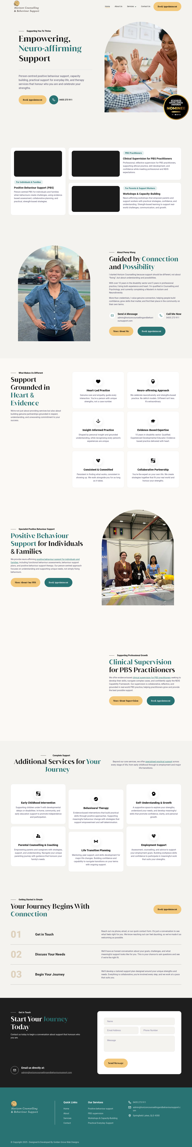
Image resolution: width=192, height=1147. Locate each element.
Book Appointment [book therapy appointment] (151, 331)
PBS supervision (95, 1113)
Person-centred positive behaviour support (44, 76)
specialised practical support (158, 761)
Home (107, 6)
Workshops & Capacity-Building (102, 1118)
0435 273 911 (60, 99)
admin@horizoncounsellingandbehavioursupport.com (135, 319)
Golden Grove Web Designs (66, 1142)
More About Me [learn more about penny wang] (121, 331)
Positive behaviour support (100, 1108)
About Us (118, 6)
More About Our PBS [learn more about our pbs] (25, 582)
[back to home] (26, 6)
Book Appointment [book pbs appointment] (58, 582)
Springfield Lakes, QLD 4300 (146, 1115)
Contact (67, 1123)
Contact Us (145, 6)
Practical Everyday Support (100, 1123)
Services (67, 1118)
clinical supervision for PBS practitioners (152, 677)
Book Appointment (167, 6)
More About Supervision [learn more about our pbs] (125, 700)
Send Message (115, 1063)
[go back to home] (24, 1107)
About (66, 1113)
